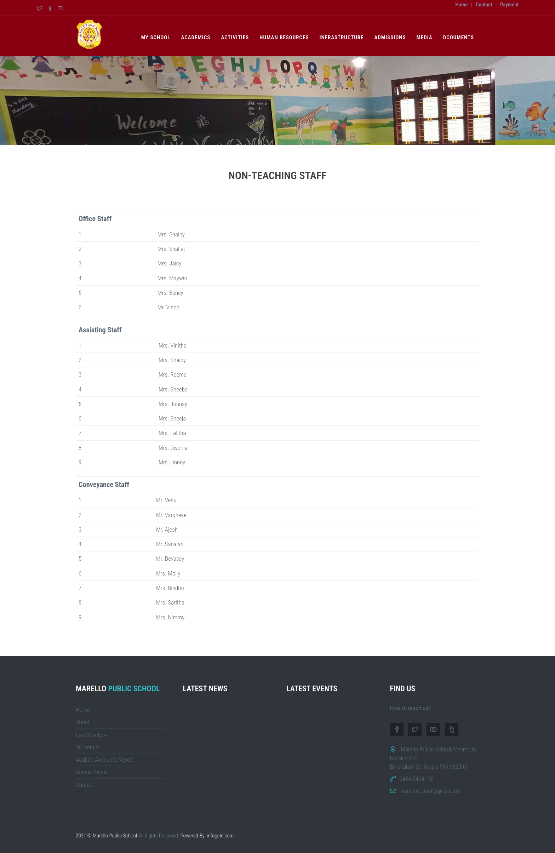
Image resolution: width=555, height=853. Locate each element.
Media (424, 37)
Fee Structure (91, 734)
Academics (195, 37)
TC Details (87, 747)
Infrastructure (342, 37)
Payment (509, 4)
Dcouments (458, 37)
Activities (235, 37)
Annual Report (92, 771)
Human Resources (284, 37)
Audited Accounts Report (105, 759)
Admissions (390, 37)
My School (156, 37)
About (83, 722)
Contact (484, 4)
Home (461, 4)
